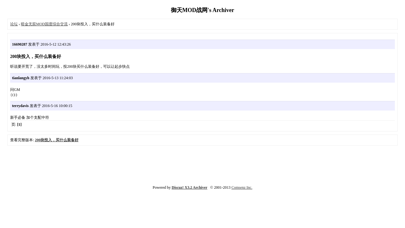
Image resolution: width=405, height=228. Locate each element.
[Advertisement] (202, 164)
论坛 (14, 24)
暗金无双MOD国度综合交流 (44, 24)
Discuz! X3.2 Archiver (190, 187)
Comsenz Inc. (241, 187)
